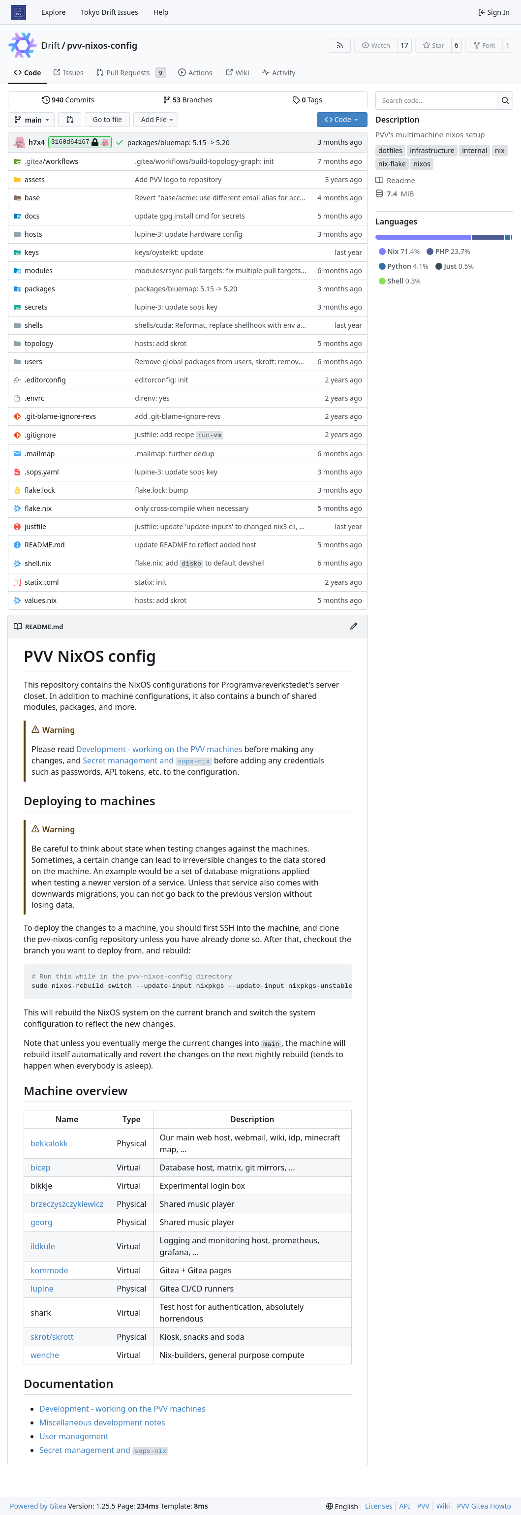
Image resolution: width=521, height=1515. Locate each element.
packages (40, 288)
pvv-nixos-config (102, 45)
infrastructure (432, 150)
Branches (187, 99)
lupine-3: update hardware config (189, 234)
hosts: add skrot (160, 343)
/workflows (51, 161)
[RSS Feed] (340, 45)
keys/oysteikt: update (169, 252)
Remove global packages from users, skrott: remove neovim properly (246, 361)
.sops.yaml (42, 471)
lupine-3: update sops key (176, 307)
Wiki (443, 1506)
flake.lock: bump (161, 490)
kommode (49, 1270)
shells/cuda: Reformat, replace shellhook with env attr (221, 325)
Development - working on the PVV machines (159, 749)
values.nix (41, 600)
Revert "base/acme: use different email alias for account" (226, 197)
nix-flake (392, 163)
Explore (53, 12)
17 (404, 45)
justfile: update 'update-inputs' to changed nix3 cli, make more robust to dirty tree (267, 526)
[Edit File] (354, 626)
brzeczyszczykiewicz (67, 1204)
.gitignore (40, 435)
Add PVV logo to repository (178, 179)
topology (39, 343)
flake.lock (40, 490)
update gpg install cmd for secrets (190, 216)
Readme (395, 180)
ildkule (43, 1246)
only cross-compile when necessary (191, 508)
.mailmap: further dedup (175, 453)
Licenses (379, 1506)
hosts (33, 234)
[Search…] (505, 100)
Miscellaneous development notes (102, 1422)
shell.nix (38, 563)
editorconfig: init (161, 379)
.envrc (34, 398)
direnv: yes (152, 398)
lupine (42, 1288)
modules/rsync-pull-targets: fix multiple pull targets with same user (243, 270)
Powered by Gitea (38, 1506)
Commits (68, 99)
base (32, 197)
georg (42, 1222)
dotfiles (390, 150)
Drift (50, 45)
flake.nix (38, 508)
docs (32, 216)
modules (39, 270)
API (404, 1506)
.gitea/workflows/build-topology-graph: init (204, 161)
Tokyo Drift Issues (109, 12)
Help (161, 12)
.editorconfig (45, 379)
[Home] (18, 12)
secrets (36, 307)
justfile (35, 526)
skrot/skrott (52, 1336)
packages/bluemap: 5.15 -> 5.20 (178, 142)
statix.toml (42, 582)
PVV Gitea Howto (484, 1506)
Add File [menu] (158, 119)
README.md (45, 544)
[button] (70, 119)
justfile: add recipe (179, 434)
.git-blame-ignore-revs (60, 416)
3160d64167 (80, 142)
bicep (41, 1167)
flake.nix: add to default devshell (200, 563)
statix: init (150, 582)
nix (500, 150)
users (33, 361)
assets (35, 179)
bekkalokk (49, 1143)
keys (32, 252)
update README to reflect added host (195, 544)
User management (73, 1436)
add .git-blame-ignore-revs (177, 416)
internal (474, 150)
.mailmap (40, 453)
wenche (45, 1355)
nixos (421, 163)
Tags (307, 99)
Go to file (107, 119)
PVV (423, 1506)
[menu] (342, 1506)
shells (34, 325)
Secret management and (147, 760)
